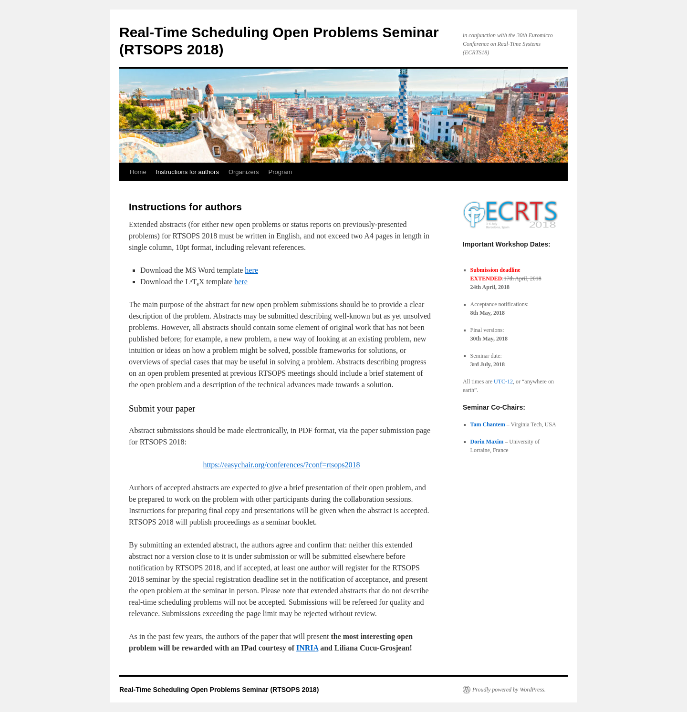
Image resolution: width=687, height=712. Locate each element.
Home (138, 171)
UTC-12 (503, 381)
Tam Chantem (487, 424)
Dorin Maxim (487, 441)
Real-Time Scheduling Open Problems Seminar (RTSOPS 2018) (219, 689)
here (251, 270)
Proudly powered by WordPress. (509, 689)
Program (280, 171)
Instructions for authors (187, 171)
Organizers (244, 171)
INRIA (307, 648)
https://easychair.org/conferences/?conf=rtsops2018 (281, 465)
